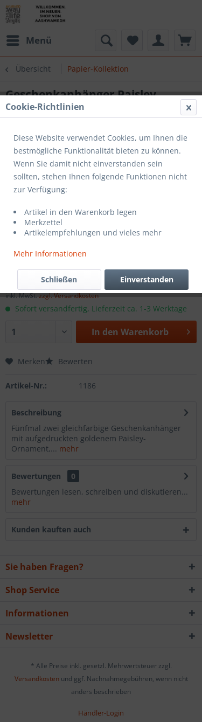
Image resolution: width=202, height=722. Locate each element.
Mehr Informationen (50, 253)
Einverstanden (146, 279)
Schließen (59, 279)
